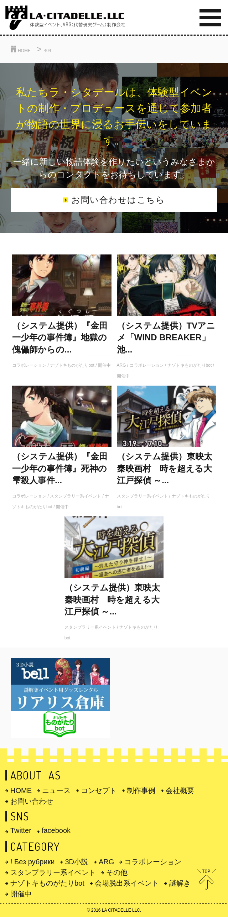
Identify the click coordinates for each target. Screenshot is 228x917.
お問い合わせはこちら (114, 200)
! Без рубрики (30, 861)
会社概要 (177, 790)
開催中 (18, 893)
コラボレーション (150, 861)
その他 (114, 872)
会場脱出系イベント (124, 883)
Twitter (18, 830)
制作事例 (138, 790)
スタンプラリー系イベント (50, 872)
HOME (18, 790)
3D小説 (74, 861)
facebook (54, 830)
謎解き (177, 883)
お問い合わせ (29, 801)
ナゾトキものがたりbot (44, 883)
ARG (104, 861)
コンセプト (96, 790)
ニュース (54, 790)
